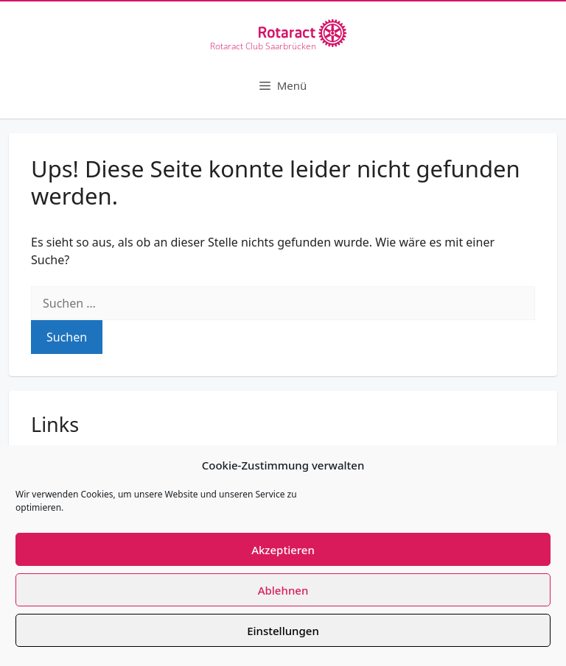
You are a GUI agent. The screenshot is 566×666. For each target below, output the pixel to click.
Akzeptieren (283, 549)
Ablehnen (283, 590)
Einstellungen (283, 630)
